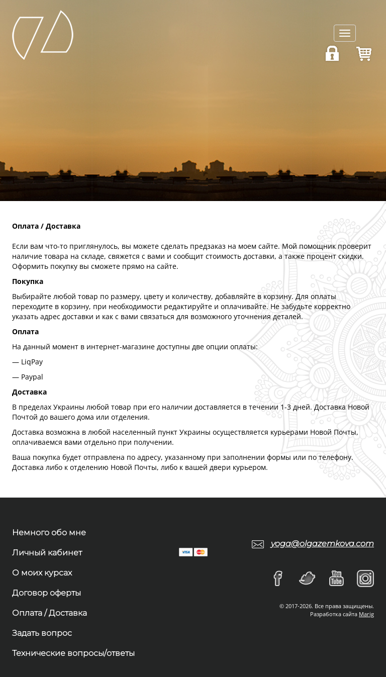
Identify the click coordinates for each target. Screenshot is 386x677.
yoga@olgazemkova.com (322, 543)
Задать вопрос (42, 633)
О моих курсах (42, 572)
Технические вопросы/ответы (73, 653)
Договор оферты (46, 593)
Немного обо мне (49, 532)
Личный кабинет (47, 552)
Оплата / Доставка (49, 613)
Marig (366, 614)
